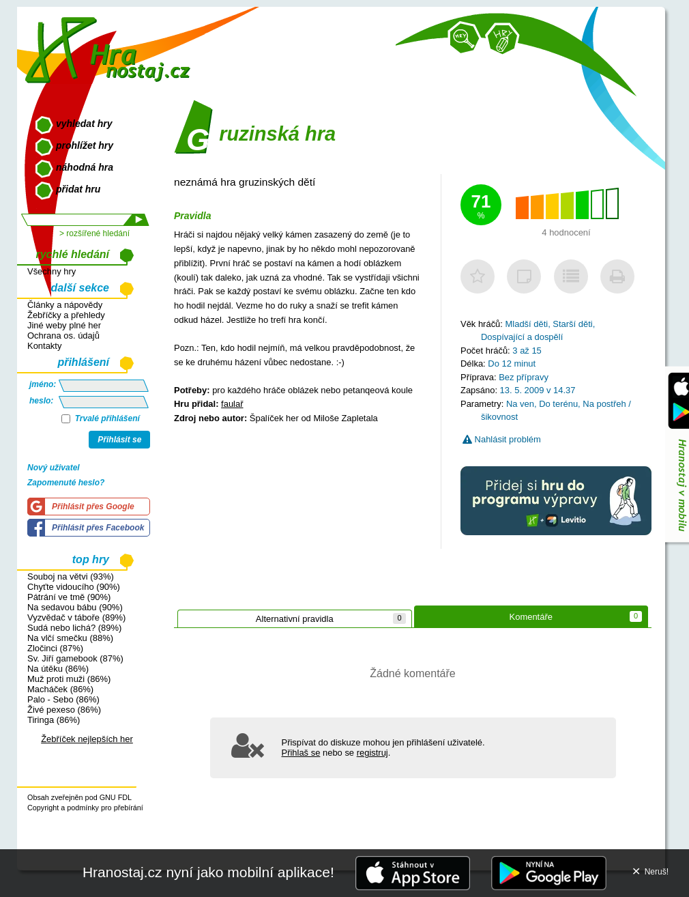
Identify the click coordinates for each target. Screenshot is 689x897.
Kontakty (44, 346)
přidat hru (78, 189)
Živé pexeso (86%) (64, 709)
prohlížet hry (84, 145)
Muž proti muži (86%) (69, 679)
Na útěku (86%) (58, 669)
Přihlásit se (119, 439)
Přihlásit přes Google (93, 506)
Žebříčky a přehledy (66, 315)
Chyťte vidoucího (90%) (73, 587)
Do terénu (558, 404)
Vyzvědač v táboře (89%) (76, 617)
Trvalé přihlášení (100, 418)
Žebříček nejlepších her (87, 739)
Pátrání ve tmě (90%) (69, 597)
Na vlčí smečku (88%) (70, 638)
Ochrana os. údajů (63, 335)
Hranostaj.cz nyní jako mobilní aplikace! (208, 872)
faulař (232, 404)
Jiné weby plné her (64, 325)
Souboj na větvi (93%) (70, 576)
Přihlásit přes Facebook (98, 527)
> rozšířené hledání (94, 233)
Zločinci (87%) (55, 648)
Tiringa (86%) (53, 720)
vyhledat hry (84, 123)
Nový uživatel (53, 467)
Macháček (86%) (60, 689)
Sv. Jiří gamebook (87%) (75, 658)
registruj (372, 753)
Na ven (520, 404)
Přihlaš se (301, 753)
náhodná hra (84, 167)
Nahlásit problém (502, 439)
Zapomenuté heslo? (65, 482)
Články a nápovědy (64, 305)
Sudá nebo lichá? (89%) (74, 628)
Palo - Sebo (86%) (63, 699)
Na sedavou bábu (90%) (75, 607)
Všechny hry (51, 271)
